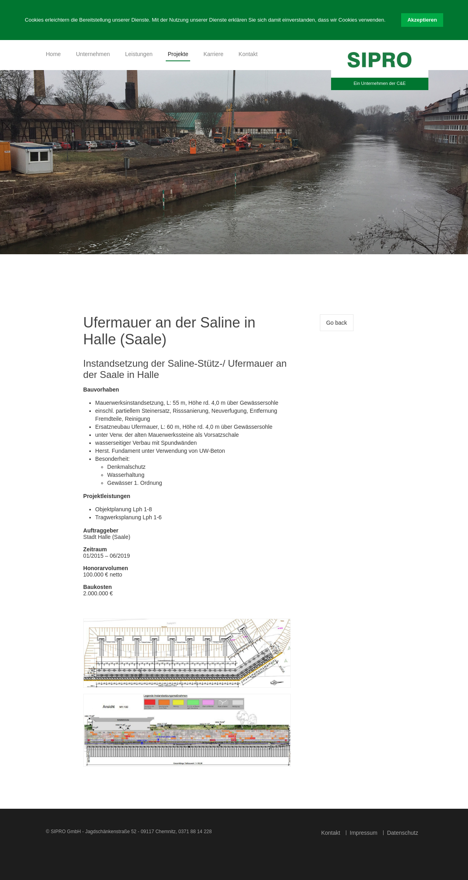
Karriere (213, 54)
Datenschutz (402, 833)
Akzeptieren (422, 20)
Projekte (178, 54)
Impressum (364, 833)
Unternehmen (93, 54)
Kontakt (248, 54)
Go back (336, 322)
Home (53, 54)
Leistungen (139, 54)
